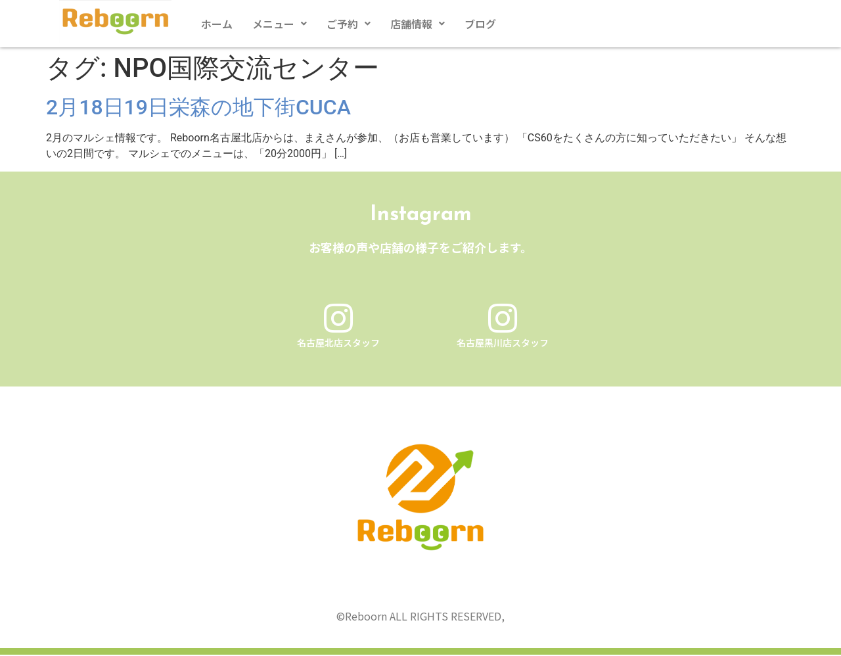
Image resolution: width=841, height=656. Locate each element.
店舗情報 (417, 24)
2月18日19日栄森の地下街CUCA (198, 107)
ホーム (217, 24)
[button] (279, 24)
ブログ (480, 24)
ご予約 (349, 24)
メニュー (279, 24)
